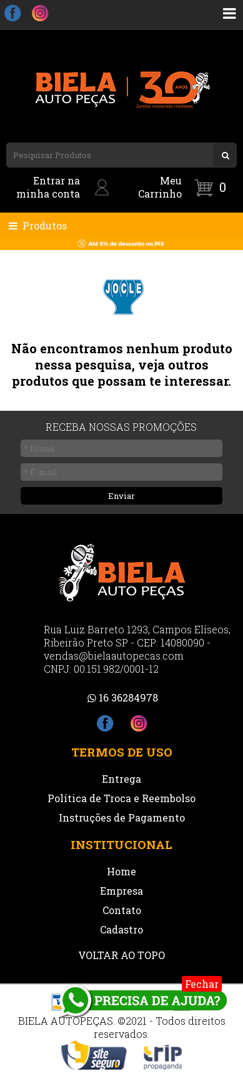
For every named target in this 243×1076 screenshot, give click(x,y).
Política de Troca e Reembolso (121, 798)
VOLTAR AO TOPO (121, 955)
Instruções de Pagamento (122, 817)
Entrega (121, 778)
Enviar (121, 495)
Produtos (36, 225)
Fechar (202, 983)
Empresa (121, 890)
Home (121, 871)
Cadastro (121, 929)
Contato (121, 910)
